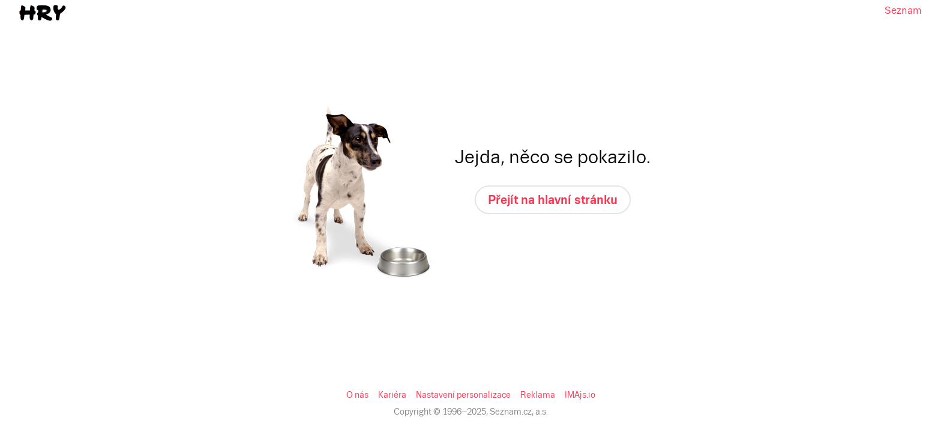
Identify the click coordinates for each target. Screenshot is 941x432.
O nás (16, 100)
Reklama (166, 100)
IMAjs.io (200, 100)
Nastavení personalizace (102, 100)
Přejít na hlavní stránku (49, 79)
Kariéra (41, 100)
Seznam (20, 10)
